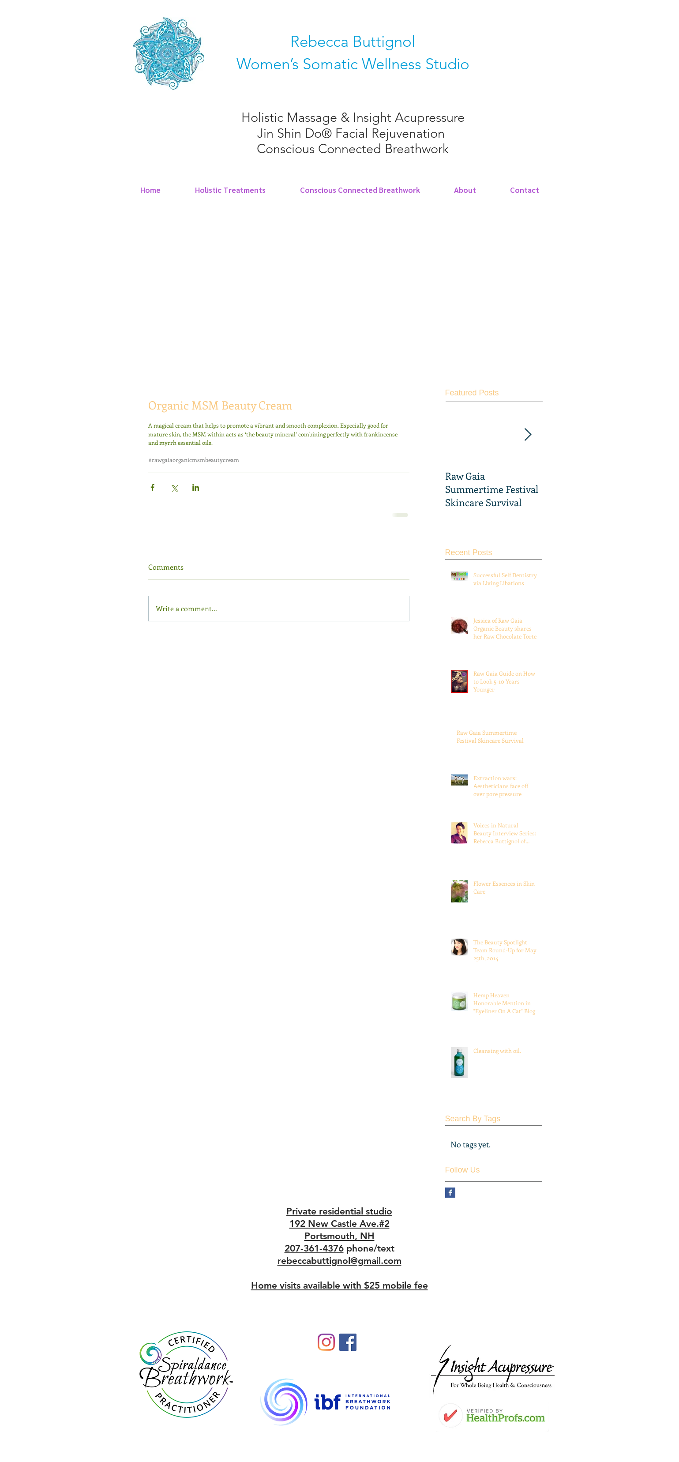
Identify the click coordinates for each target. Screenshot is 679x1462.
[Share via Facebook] (152, 487)
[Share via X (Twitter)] (174, 487)
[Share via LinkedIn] (195, 487)
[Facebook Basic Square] (450, 1193)
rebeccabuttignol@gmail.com (339, 1260)
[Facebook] (347, 1342)
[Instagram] (326, 1342)
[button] (346, 291)
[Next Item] (528, 435)
